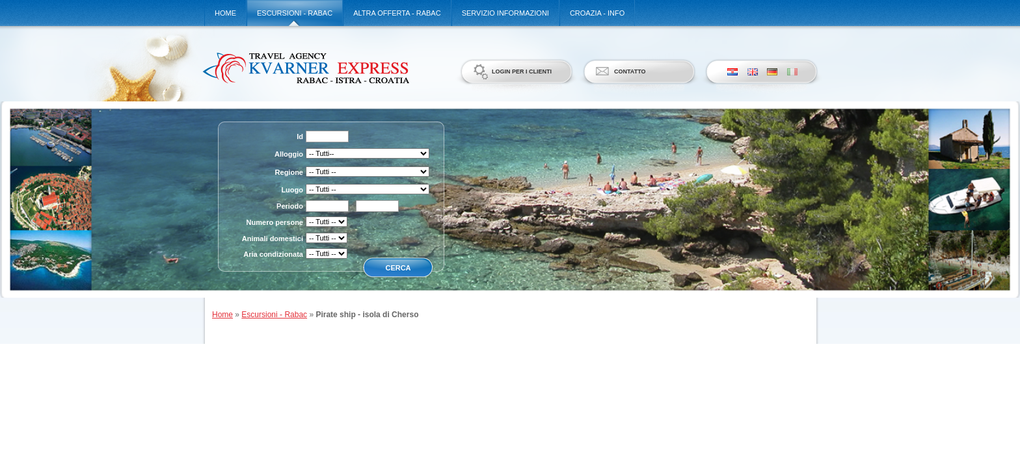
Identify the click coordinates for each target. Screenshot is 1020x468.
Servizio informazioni (505, 13)
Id (300, 136)
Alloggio (289, 154)
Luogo (292, 190)
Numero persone (275, 222)
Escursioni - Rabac (294, 13)
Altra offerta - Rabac (396, 13)
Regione (289, 172)
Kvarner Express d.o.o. (305, 67)
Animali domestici (272, 238)
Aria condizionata (273, 254)
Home (225, 13)
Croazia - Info (597, 13)
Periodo (289, 206)
